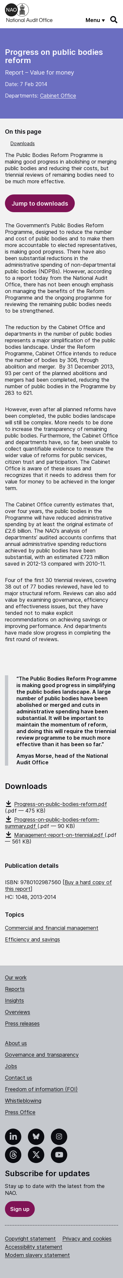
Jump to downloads (39, 203)
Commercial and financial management (51, 928)
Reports (15, 989)
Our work (16, 977)
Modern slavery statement (37, 1255)
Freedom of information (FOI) (41, 1089)
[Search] (114, 20)
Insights (14, 1000)
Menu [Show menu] (93, 20)
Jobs (11, 1066)
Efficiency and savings (32, 939)
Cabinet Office (58, 95)
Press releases (22, 1023)
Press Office (20, 1112)
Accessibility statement (33, 1247)
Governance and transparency (42, 1054)
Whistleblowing (23, 1100)
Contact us (18, 1077)
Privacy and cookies (87, 1238)
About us (16, 1043)
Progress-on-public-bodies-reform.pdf (56, 804)
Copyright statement (30, 1238)
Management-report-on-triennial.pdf (55, 835)
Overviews (17, 1012)
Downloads (22, 143)
